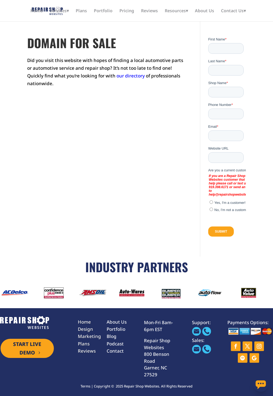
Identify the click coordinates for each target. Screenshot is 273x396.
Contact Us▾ (233, 11)
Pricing (126, 11)
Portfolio (103, 11)
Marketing (89, 336)
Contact (115, 351)
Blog (112, 336)
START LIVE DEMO (27, 348)
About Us (204, 11)
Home (36, 11)
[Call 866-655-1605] (206, 334)
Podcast (115, 344)
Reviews (149, 11)
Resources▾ (176, 11)
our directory (131, 76)
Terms (85, 386)
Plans (81, 11)
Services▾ (59, 11)
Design (85, 329)
